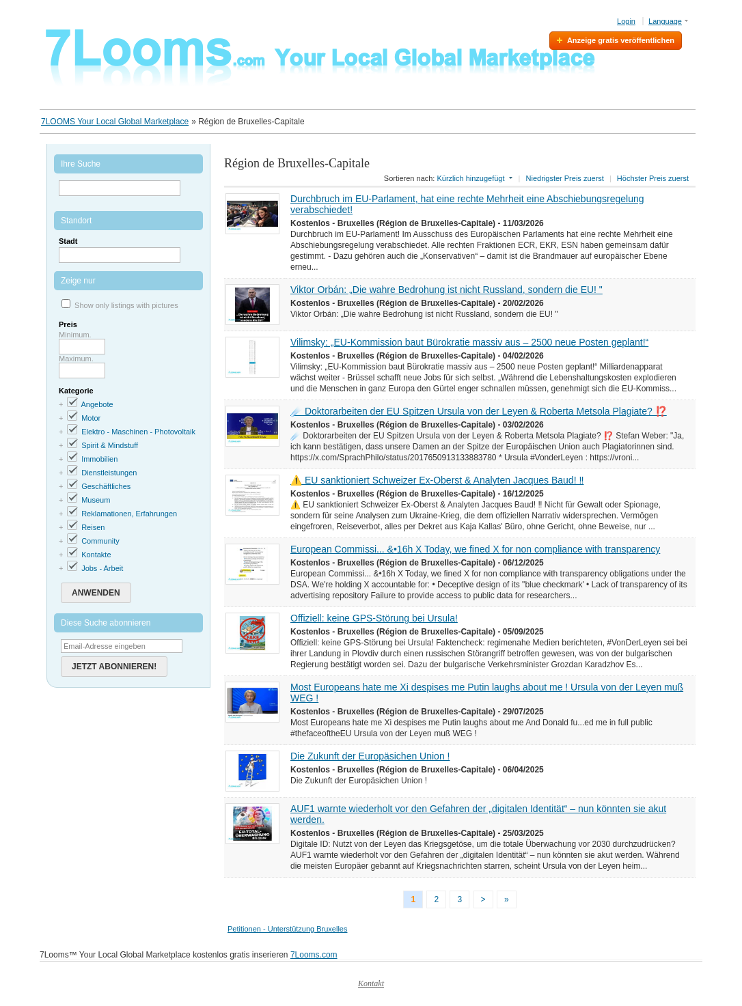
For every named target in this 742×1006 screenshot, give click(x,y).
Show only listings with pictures (126, 305)
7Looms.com (314, 955)
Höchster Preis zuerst (653, 178)
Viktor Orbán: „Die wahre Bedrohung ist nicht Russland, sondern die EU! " (446, 289)
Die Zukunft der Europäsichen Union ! (370, 756)
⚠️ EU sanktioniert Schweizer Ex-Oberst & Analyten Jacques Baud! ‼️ (436, 480)
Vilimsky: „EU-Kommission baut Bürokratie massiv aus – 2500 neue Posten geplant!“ (469, 342)
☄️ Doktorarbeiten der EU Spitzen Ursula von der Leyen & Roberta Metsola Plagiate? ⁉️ (478, 411)
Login (626, 21)
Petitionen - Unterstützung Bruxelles (287, 929)
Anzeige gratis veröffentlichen (620, 40)
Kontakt (371, 983)
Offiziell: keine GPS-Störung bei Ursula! (374, 618)
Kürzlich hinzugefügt (470, 178)
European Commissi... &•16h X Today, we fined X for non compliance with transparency (475, 549)
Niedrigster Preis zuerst (565, 178)
